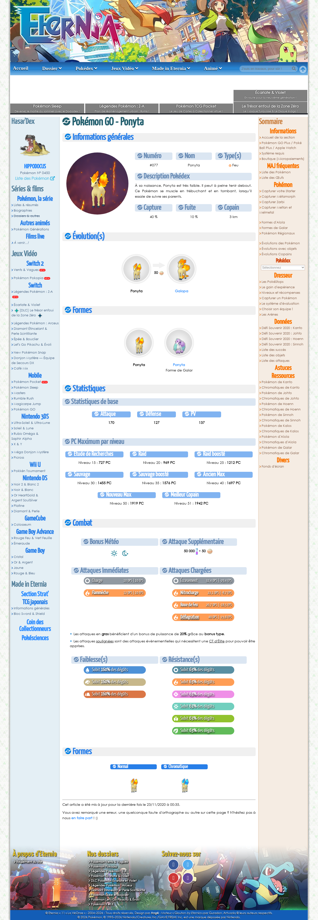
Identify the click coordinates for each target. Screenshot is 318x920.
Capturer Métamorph (278, 196)
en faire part (81, 817)
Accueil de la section (278, 137)
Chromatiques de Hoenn (281, 409)
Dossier (50, 68)
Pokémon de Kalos (276, 426)
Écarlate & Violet (270, 92)
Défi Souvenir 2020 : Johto (282, 333)
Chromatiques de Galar (280, 453)
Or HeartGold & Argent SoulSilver (24, 497)
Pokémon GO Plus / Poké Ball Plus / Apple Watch (280, 145)
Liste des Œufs (273, 178)
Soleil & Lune (24, 428)
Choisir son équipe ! (277, 309)
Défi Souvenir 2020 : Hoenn (282, 339)
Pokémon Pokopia (28, 278)
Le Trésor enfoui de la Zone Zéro (270, 106)
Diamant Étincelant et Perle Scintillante (118, 890)
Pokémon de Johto (277, 393)
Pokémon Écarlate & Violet (110, 876)
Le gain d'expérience (278, 287)
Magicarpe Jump (27, 404)
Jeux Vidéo (122, 68)
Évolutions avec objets (279, 249)
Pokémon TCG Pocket (196, 106)
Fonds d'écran (273, 466)
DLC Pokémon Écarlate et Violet (114, 881)
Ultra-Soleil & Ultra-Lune (32, 423)
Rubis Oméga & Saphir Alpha (25, 436)
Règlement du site (29, 862)
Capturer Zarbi (273, 202)
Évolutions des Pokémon (281, 243)
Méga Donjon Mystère (31, 452)
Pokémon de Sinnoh (277, 415)
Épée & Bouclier (26, 339)
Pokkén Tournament (29, 471)
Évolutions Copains (277, 254)
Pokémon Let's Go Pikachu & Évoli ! (115, 899)
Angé (155, 913)
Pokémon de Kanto (277, 382)
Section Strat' (35, 594)
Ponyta (179, 364)
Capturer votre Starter (278, 191)
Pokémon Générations (31, 229)
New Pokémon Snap (30, 352)
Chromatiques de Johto (280, 398)
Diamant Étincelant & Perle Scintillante (29, 331)
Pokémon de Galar (277, 447)
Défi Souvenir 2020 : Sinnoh (282, 344)
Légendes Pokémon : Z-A (121, 106)
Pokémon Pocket (27, 382)
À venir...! (21, 243)
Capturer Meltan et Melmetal (275, 210)
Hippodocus (35, 167)
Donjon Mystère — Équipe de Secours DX (32, 360)
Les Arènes (270, 314)
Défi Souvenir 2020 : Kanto (282, 328)
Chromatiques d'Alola (279, 442)
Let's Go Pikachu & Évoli (32, 344)
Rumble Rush (24, 398)
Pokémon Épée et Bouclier (110, 895)
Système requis (273, 153)
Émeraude (22, 543)
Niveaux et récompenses (281, 293)
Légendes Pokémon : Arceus (36, 323)
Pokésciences (35, 638)
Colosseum (22, 524)
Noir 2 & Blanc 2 (26, 484)
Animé (211, 68)
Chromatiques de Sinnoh (281, 420)
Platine (19, 506)
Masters (19, 393)
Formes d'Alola (273, 222)
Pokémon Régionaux (278, 233)
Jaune (18, 568)
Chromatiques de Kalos (280, 431)
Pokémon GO (24, 409)
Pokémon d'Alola (275, 437)
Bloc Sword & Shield (29, 614)
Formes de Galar (275, 228)
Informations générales (31, 608)
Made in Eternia (169, 68)
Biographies (23, 210)
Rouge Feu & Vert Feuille (33, 538)
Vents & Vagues (26, 270)
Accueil (20, 68)
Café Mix (21, 368)
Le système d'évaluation (280, 303)
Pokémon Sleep (47, 106)
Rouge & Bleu (24, 573)
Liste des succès (274, 350)
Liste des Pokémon (32, 178)
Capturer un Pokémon (279, 298)
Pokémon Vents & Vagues (109, 862)
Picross (19, 457)
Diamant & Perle (27, 511)
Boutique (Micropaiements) (283, 159)
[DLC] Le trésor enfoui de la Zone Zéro (32, 313)
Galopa (181, 291)
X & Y (18, 444)
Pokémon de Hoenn (277, 404)
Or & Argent (23, 562)
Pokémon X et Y (102, 904)
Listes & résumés (26, 205)
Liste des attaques (275, 361)
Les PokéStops (272, 282)
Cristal (18, 557)
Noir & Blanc (23, 490)
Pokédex (84, 68)
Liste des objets (273, 355)
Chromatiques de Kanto (281, 387)
